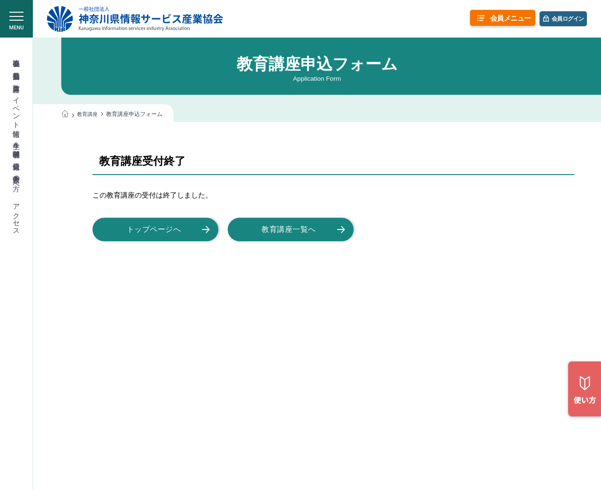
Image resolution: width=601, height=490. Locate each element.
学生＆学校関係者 (17, 141)
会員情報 (17, 157)
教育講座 (17, 79)
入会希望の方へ (17, 179)
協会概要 (17, 54)
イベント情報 (17, 108)
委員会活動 (17, 67)
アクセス (17, 215)
